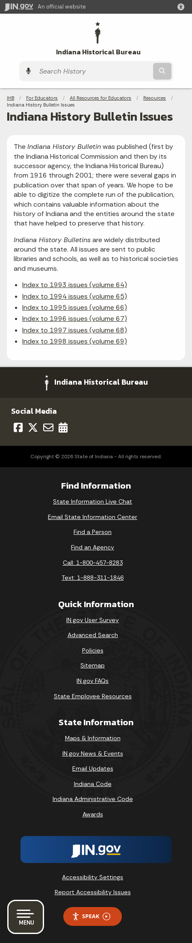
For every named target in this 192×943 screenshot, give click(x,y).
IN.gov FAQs (93, 681)
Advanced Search (93, 635)
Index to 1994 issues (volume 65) (74, 296)
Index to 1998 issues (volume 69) (74, 341)
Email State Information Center (92, 517)
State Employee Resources (93, 696)
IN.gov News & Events (92, 753)
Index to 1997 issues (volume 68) (74, 330)
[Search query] (93, 71)
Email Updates (92, 768)
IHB (10, 98)
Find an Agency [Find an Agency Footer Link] (92, 547)
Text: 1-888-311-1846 (93, 577)
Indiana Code (93, 784)
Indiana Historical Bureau (98, 52)
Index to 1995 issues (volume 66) (74, 307)
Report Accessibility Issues (93, 892)
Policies (92, 650)
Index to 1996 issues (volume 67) (74, 318)
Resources (154, 98)
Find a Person (93, 532)
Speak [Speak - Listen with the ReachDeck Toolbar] (91, 916)
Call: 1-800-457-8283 (93, 562)
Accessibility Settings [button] (92, 877)
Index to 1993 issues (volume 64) (74, 284)
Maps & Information (93, 738)
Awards (93, 814)
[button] (182, 6)
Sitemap (92, 665)
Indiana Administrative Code (93, 799)
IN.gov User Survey (92, 620)
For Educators (42, 98)
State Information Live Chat (92, 501)
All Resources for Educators (100, 98)
